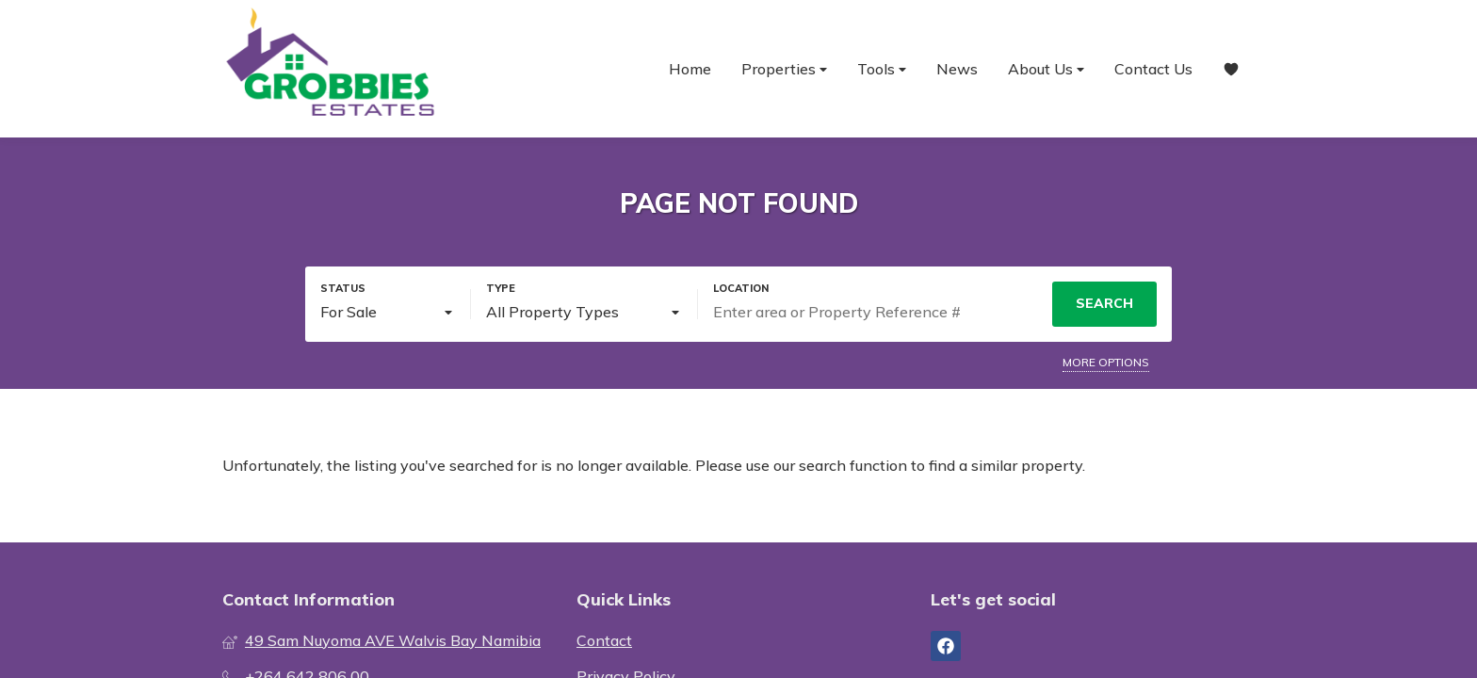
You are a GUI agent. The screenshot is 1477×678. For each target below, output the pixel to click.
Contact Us (1153, 68)
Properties (784, 69)
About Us (1046, 69)
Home (690, 68)
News (957, 68)
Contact (604, 640)
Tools (881, 69)
